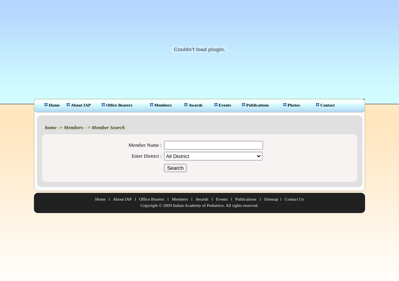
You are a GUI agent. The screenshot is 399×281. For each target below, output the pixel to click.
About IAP (79, 105)
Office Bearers (117, 105)
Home (52, 105)
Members (161, 105)
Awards (193, 105)
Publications (255, 105)
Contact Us (294, 199)
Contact (325, 105)
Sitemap (271, 199)
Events (222, 105)
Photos (291, 105)
